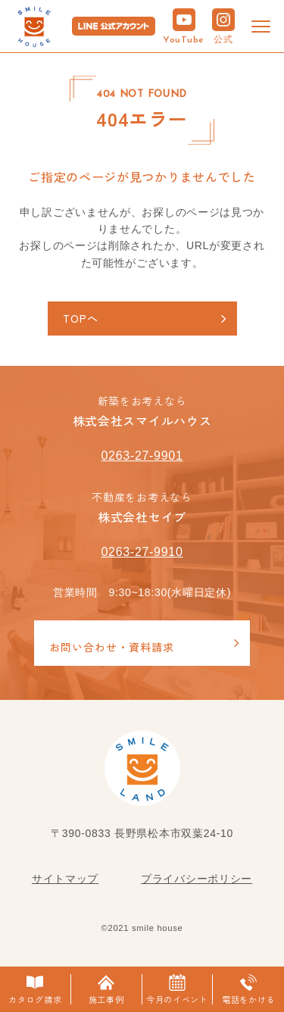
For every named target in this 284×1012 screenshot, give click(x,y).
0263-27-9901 (142, 455)
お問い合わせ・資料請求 (111, 646)
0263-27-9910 (142, 551)
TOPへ (80, 318)
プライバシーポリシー (196, 879)
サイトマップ (65, 879)
